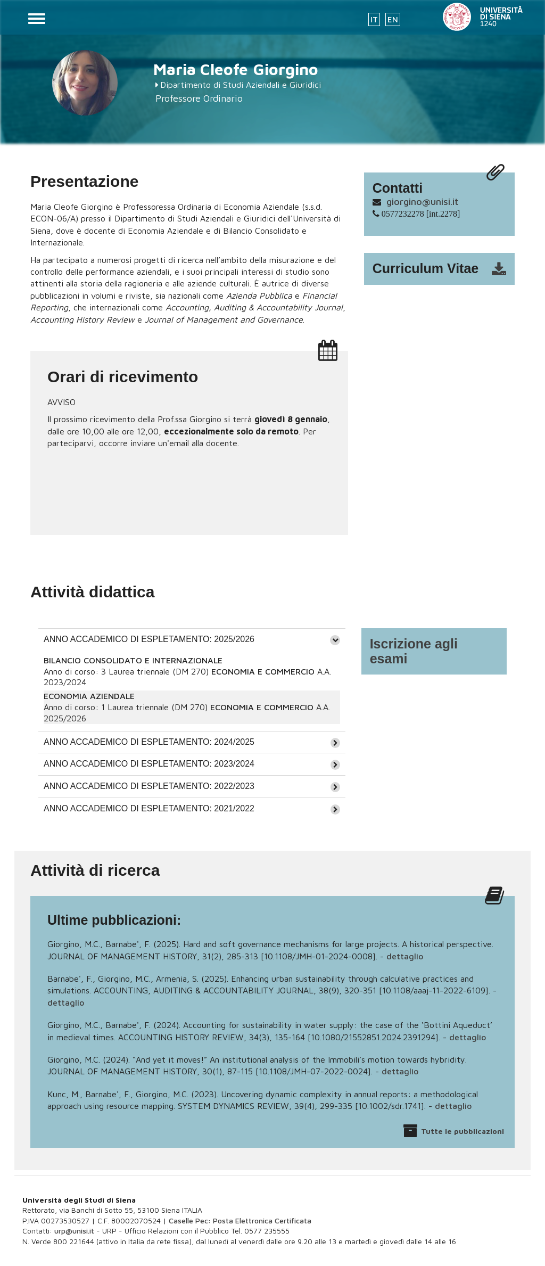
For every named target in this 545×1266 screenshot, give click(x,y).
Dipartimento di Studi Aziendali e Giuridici (240, 84)
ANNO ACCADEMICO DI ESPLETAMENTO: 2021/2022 (149, 808)
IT (374, 19)
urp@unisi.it (74, 1230)
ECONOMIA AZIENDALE (89, 696)
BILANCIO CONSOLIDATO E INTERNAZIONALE (133, 660)
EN (392, 19)
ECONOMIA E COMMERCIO (263, 671)
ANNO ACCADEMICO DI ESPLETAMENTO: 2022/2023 (149, 786)
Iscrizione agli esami (414, 651)
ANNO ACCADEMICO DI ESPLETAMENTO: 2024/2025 (149, 741)
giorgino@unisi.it (422, 201)
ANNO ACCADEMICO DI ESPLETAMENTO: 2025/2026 (149, 639)
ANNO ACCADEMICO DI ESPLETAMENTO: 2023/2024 (149, 763)
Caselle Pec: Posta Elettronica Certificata (240, 1220)
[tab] (191, 639)
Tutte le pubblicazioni (462, 1131)
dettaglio (404, 956)
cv (446, 269)
